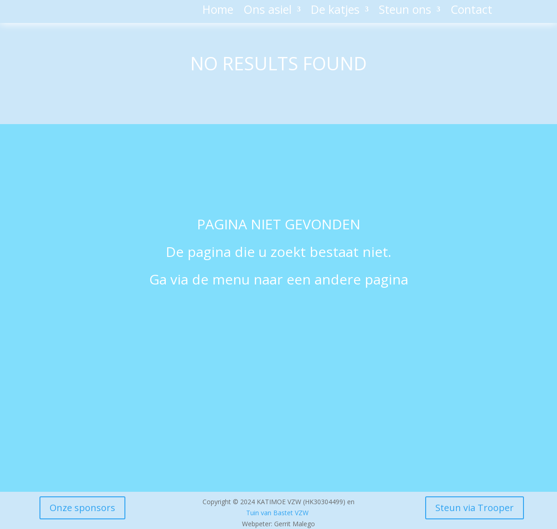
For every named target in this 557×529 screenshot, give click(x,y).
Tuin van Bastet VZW (277, 512)
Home (218, 11)
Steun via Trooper (474, 507)
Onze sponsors (82, 507)
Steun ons (405, 11)
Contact (471, 11)
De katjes (335, 11)
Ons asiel (267, 11)
